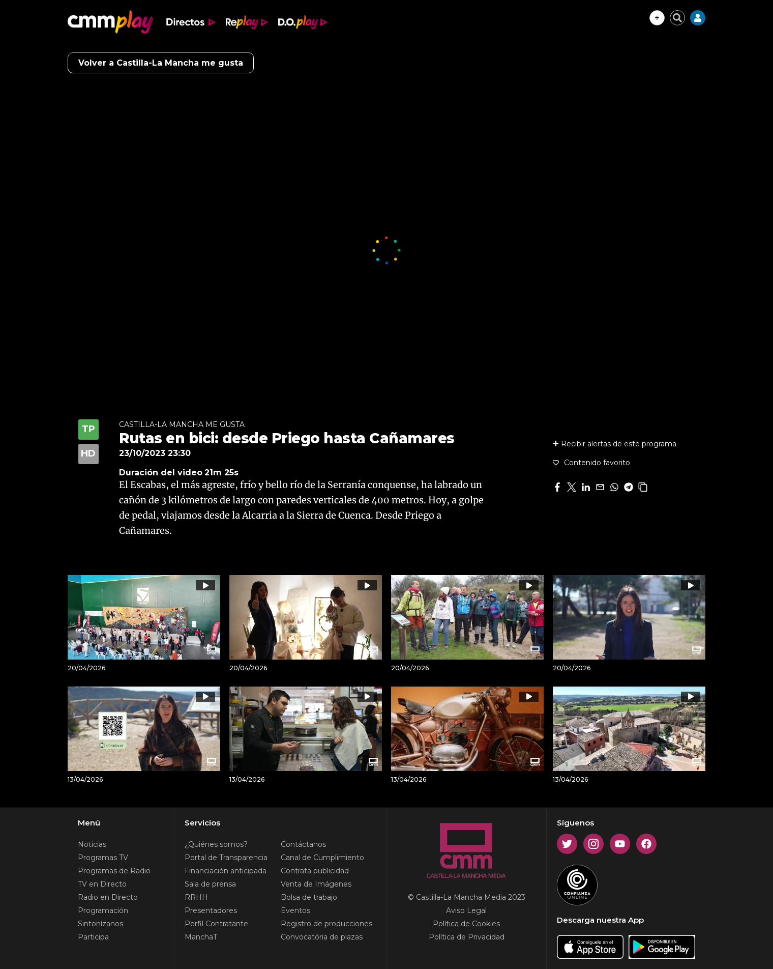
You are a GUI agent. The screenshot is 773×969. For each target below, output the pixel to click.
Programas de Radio (114, 870)
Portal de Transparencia (226, 857)
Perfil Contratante (216, 923)
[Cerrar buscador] (677, 17)
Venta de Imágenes (316, 884)
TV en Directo (102, 884)
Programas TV (103, 857)
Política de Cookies (466, 923)
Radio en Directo (108, 897)
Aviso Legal (466, 910)
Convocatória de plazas (322, 937)
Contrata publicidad (315, 870)
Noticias (92, 844)
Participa (93, 937)
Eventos (295, 910)
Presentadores (211, 910)
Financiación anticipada (225, 870)
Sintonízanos (100, 923)
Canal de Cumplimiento (322, 857)
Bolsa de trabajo (309, 897)
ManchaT (201, 937)
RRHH (196, 897)
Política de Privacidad (466, 937)
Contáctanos (303, 844)
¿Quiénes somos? (216, 844)
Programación (103, 910)
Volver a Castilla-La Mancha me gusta (160, 63)
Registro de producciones (326, 923)
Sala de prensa (210, 884)
